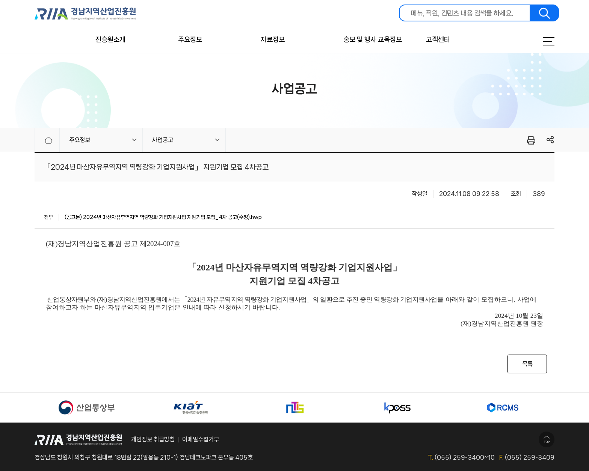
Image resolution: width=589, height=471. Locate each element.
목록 (527, 364)
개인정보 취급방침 (153, 439)
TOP (546, 439)
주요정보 (190, 39)
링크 (550, 140)
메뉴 (539, 41)
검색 (544, 13)
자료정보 (273, 39)
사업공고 (162, 140)
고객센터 (438, 39)
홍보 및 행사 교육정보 (372, 39)
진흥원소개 (110, 39)
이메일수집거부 (200, 439)
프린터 (530, 140)
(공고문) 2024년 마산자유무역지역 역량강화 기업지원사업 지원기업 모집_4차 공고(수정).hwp (163, 217)
